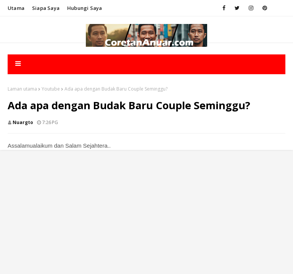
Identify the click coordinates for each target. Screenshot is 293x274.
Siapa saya (46, 8)
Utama (16, 8)
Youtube (51, 89)
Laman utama (22, 89)
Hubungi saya (84, 8)
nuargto (23, 122)
